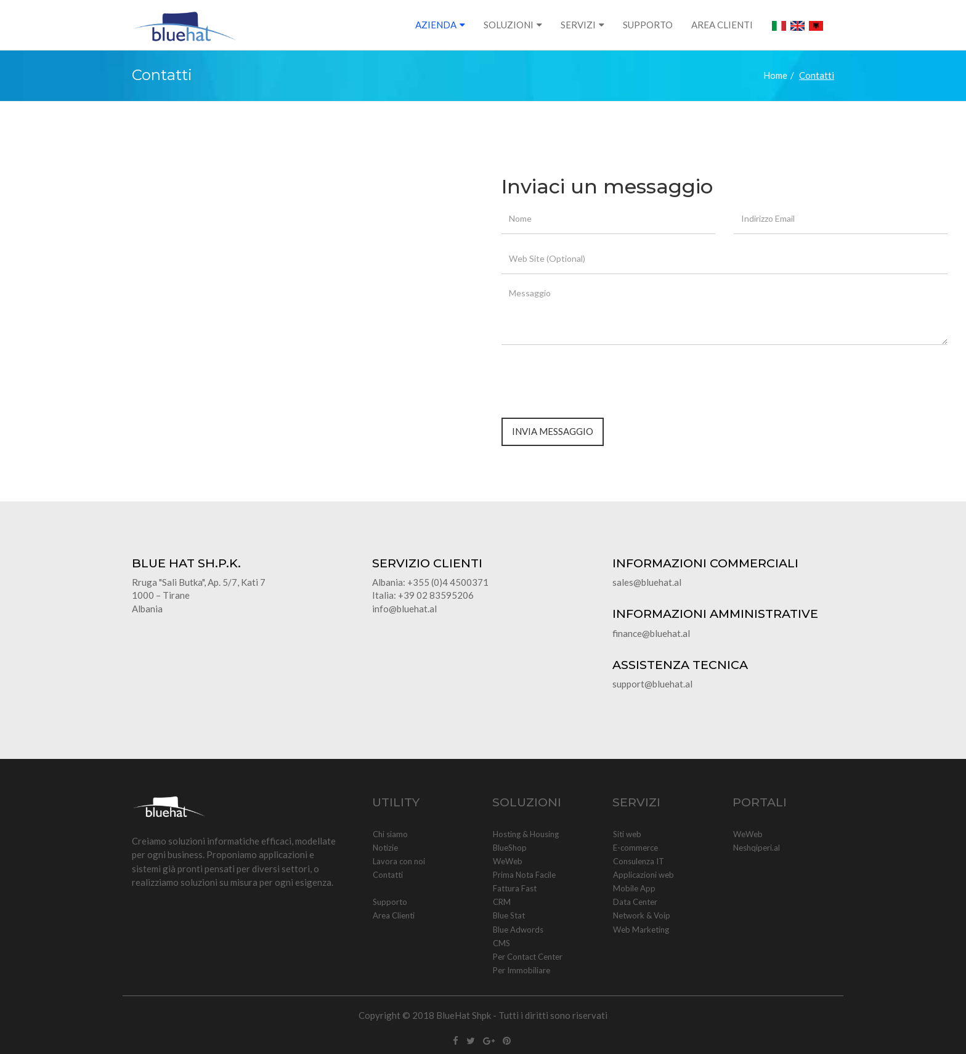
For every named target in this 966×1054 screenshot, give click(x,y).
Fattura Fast (514, 888)
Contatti (387, 875)
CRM (501, 902)
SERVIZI (578, 24)
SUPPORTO (648, 24)
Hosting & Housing (525, 834)
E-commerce (635, 848)
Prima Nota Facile (524, 875)
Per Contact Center (527, 957)
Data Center (634, 902)
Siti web (626, 834)
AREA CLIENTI (722, 24)
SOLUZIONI (509, 24)
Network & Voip (641, 915)
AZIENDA (436, 24)
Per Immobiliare (521, 970)
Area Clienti (393, 915)
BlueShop (509, 848)
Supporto (389, 902)
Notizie (385, 848)
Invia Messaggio (552, 431)
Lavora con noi (398, 861)
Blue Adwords (517, 929)
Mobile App (634, 888)
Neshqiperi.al (756, 848)
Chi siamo (390, 834)
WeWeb (507, 861)
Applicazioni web (643, 875)
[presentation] (595, 378)
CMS (501, 943)
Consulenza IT (638, 861)
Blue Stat (508, 915)
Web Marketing (640, 929)
